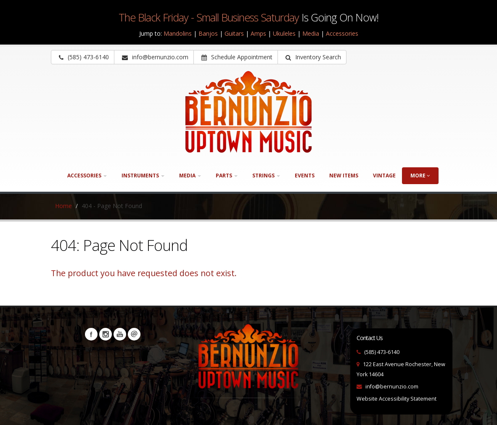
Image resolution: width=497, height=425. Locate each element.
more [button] (420, 175)
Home (63, 206)
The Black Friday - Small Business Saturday (209, 17)
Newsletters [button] (134, 334)
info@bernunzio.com (391, 386)
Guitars (234, 33)
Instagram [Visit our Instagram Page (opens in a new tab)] (105, 334)
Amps (258, 33)
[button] (312, 57)
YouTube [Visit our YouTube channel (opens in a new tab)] (120, 334)
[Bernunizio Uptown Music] (248, 112)
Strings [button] (266, 175)
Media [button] (190, 175)
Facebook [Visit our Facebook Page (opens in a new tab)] (91, 334)
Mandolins (178, 33)
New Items (343, 175)
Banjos (208, 33)
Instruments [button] (143, 175)
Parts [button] (227, 175)
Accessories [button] (87, 175)
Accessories (342, 33)
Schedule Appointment (236, 57)
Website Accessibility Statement (396, 398)
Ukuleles (284, 33)
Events (305, 175)
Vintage (384, 175)
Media (310, 33)
